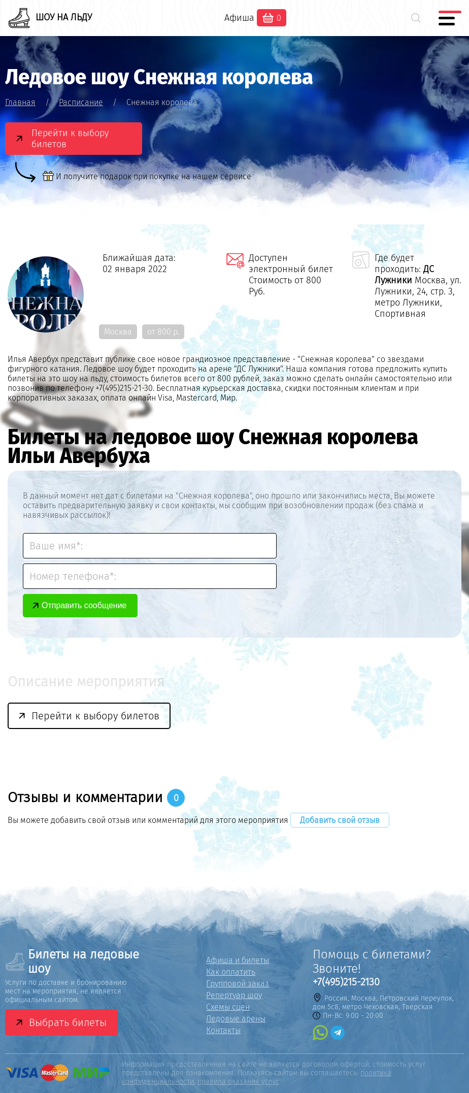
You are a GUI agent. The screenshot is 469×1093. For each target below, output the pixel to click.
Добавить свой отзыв (340, 820)
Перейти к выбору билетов (70, 138)
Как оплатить (230, 972)
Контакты (223, 1030)
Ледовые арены (235, 1018)
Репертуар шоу (234, 995)
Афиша (239, 17)
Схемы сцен (228, 1007)
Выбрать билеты (68, 1022)
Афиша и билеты (237, 960)
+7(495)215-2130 (346, 982)
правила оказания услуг (238, 1081)
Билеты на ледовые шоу (72, 961)
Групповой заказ (237, 983)
